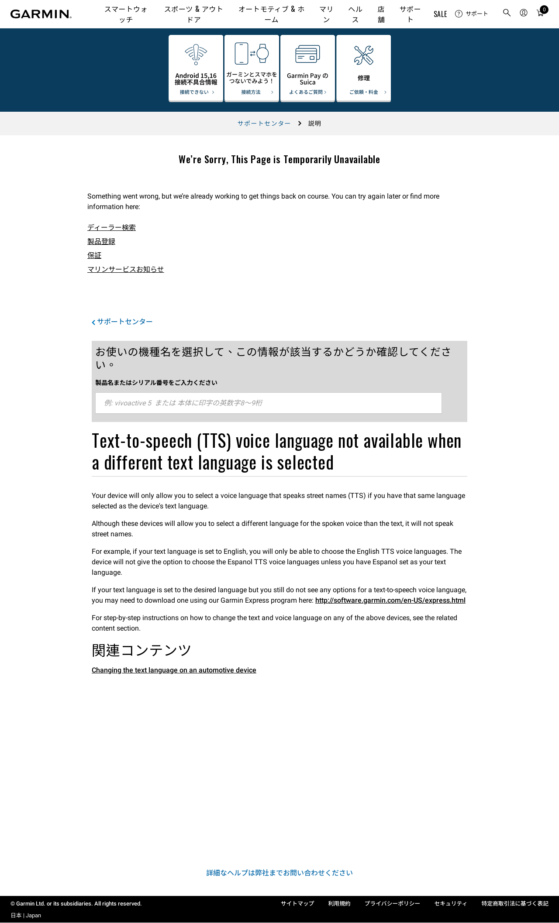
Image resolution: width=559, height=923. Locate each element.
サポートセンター (264, 123)
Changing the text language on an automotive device (174, 670)
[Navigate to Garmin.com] (41, 14)
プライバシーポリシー (393, 903)
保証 (94, 255)
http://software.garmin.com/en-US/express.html (390, 600)
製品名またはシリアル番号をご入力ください (156, 382)
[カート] (540, 14)
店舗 (381, 13)
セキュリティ (450, 903)
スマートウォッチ (126, 13)
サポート (410, 13)
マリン (326, 13)
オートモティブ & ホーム (271, 13)
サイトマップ (297, 903)
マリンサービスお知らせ (125, 269)
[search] (507, 14)
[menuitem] (471, 14)
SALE (440, 14)
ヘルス (355, 13)
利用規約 (339, 903)
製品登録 (101, 241)
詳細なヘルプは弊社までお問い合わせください (279, 873)
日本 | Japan (25, 915)
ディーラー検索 (111, 227)
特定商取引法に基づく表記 (515, 903)
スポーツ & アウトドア (194, 13)
